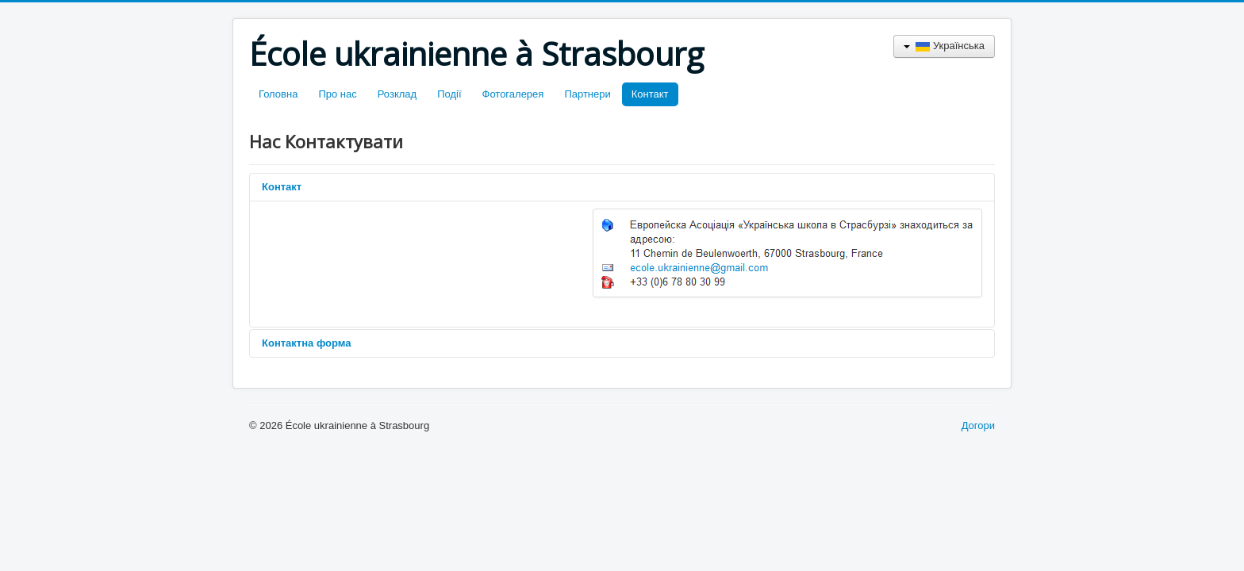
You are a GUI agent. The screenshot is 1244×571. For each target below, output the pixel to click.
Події (449, 94)
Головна (278, 94)
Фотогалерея (513, 94)
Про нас (337, 94)
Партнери (587, 94)
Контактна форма (306, 343)
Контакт (650, 94)
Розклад (397, 94)
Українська (944, 46)
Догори (978, 425)
